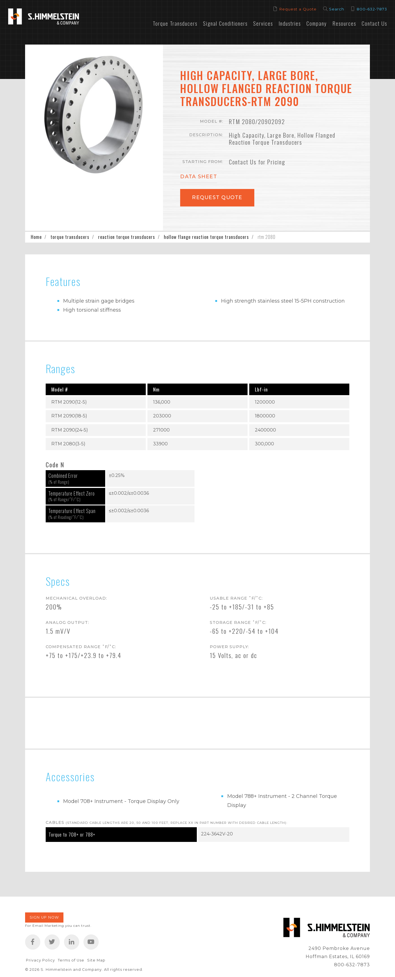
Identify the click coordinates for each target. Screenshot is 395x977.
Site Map (96, 960)
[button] (94, 114)
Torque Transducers (175, 23)
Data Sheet (198, 176)
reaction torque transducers (126, 237)
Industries (290, 23)
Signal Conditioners (225, 23)
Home (36, 237)
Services (263, 23)
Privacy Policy (40, 960)
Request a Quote (298, 9)
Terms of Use (71, 960)
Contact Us (374, 23)
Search (336, 9)
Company (316, 23)
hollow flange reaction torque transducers (206, 237)
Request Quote (217, 197)
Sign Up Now (44, 917)
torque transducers (69, 237)
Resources (344, 23)
